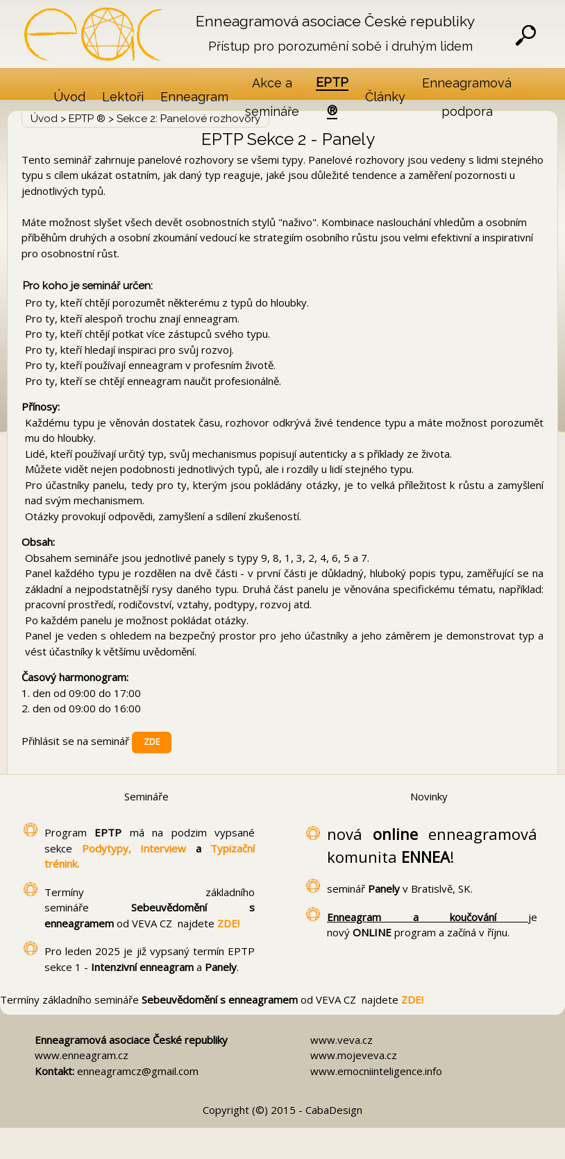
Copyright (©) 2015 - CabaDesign (282, 1110)
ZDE (152, 742)
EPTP (111, 832)
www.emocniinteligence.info (376, 1071)
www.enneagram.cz (81, 1055)
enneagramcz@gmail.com (138, 1071)
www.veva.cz (341, 1040)
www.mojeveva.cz (353, 1055)
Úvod (44, 118)
